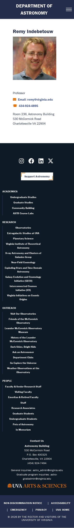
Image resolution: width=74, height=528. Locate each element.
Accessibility (60, 503)
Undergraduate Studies (23, 197)
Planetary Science (23, 238)
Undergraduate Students (23, 419)
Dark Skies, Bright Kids (23, 346)
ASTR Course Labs (23, 213)
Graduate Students (23, 413)
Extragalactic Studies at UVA (23, 233)
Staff (23, 402)
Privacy (41, 509)
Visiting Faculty (23, 392)
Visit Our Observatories (23, 313)
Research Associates (23, 408)
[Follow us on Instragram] (22, 162)
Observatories (23, 227)
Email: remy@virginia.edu (35, 99)
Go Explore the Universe (23, 363)
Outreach (9, 308)
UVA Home (63, 509)
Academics (10, 191)
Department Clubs (23, 357)
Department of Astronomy (34, 9)
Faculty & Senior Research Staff (23, 386)
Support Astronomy (37, 176)
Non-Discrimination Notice (23, 503)
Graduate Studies (23, 202)
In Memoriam (23, 429)
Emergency (18, 509)
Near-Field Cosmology (23, 262)
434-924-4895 (28, 106)
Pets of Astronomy (23, 424)
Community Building (23, 208)
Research (9, 222)
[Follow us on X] (51, 162)
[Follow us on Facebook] (32, 162)
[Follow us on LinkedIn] (41, 162)
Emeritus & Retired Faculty (23, 397)
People (7, 381)
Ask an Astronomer (23, 352)
